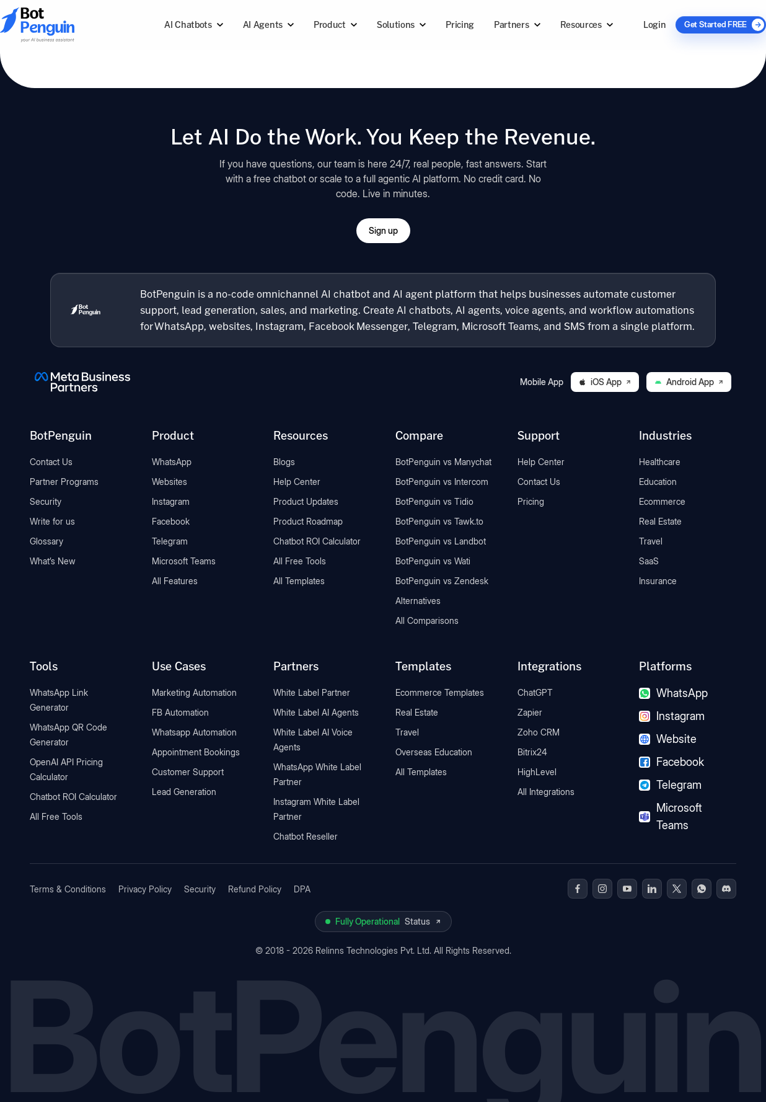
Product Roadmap (308, 521)
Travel (651, 541)
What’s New (53, 561)
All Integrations (545, 791)
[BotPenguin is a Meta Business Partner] (82, 382)
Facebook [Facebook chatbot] (671, 761)
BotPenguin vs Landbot (440, 541)
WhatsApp (172, 461)
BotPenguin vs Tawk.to (439, 521)
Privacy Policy (145, 889)
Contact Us (51, 461)
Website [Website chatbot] (668, 738)
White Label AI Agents (316, 712)
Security (45, 501)
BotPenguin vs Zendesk (441, 580)
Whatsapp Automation (194, 732)
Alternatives (418, 600)
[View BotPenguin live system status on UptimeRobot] (383, 921)
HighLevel (537, 772)
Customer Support (188, 772)
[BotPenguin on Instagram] (602, 889)
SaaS (649, 561)
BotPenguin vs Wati (432, 561)
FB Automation (180, 712)
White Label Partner (311, 692)
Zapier (529, 712)
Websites (169, 481)
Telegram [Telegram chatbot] (670, 784)
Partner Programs (64, 481)
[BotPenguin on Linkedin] (652, 889)
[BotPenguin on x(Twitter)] (677, 889)
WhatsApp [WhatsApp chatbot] (673, 693)
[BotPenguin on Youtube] (627, 889)
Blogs (284, 461)
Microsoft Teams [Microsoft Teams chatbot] (670, 816)
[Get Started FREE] (721, 24)
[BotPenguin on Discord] (726, 889)
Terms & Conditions (68, 889)
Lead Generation (184, 791)
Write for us (52, 521)
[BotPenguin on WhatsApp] (701, 889)
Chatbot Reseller (305, 836)
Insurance (658, 580)
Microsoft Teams (184, 561)
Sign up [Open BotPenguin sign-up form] (383, 230)
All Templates (299, 580)
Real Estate (660, 521)
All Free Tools (299, 561)
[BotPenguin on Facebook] (578, 889)
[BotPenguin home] (85, 310)
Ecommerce (662, 501)
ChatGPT (535, 692)
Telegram (170, 541)
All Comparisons (427, 620)
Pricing (460, 24)
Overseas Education (433, 752)
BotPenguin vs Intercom (441, 481)
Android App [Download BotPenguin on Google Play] (689, 381)
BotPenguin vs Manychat (443, 461)
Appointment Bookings (196, 752)
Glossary (46, 541)
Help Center (296, 481)
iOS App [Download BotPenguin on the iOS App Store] (605, 381)
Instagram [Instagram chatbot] (672, 715)
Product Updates (305, 501)
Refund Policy (254, 889)
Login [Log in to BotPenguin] (654, 24)
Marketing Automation (194, 692)
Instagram (171, 501)
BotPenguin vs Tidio (434, 501)
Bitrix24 (532, 752)
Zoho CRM (538, 732)
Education (658, 481)
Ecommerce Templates (439, 692)
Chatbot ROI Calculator (317, 541)
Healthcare (659, 461)
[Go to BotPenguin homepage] (67, 24)
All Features (175, 580)
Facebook (171, 521)
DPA (302, 889)
